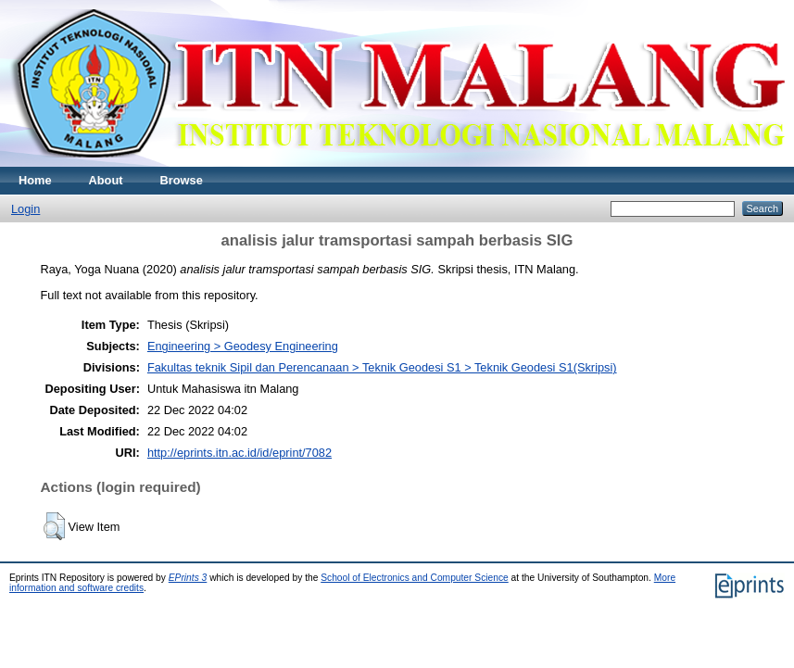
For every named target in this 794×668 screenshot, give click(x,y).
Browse (181, 180)
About (106, 180)
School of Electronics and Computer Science (415, 578)
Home (35, 180)
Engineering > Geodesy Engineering (242, 346)
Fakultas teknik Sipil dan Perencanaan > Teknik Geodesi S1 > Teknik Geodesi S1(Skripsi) (382, 367)
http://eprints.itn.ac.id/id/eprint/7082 (239, 453)
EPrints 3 (188, 578)
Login (25, 209)
